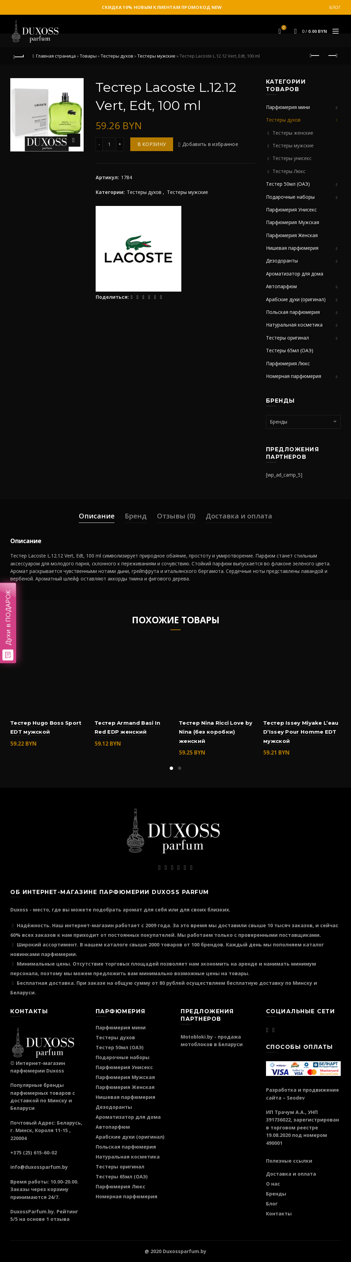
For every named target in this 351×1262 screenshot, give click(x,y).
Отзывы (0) (176, 515)
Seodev (296, 1097)
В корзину (151, 144)
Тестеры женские (293, 133)
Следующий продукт (332, 55)
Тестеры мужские (156, 56)
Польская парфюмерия (293, 312)
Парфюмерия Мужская (292, 222)
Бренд (136, 515)
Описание (96, 515)
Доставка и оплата (239, 515)
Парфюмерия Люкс (288, 363)
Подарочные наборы (290, 197)
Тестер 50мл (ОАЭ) (288, 184)
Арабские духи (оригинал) (296, 299)
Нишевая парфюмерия (292, 248)
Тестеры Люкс (289, 171)
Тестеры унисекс (292, 158)
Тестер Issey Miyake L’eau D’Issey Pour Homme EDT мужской (301, 732)
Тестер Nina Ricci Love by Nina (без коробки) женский (216, 732)
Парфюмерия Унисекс (291, 209)
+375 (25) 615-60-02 (33, 1152)
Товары (88, 56)
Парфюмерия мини (288, 107)
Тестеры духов (117, 56)
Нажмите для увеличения (73, 140)
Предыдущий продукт (315, 55)
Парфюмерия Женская (292, 235)
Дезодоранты (282, 260)
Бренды (276, 1193)
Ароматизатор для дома (294, 273)
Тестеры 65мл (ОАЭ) (289, 350)
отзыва (60, 1219)
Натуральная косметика (294, 324)
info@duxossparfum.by (39, 1167)
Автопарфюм (281, 286)
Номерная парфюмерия (293, 376)
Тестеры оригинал (287, 337)
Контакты (279, 1213)
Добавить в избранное (210, 144)
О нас (273, 1183)
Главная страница (56, 56)
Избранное (283, 28)
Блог (335, 7)
